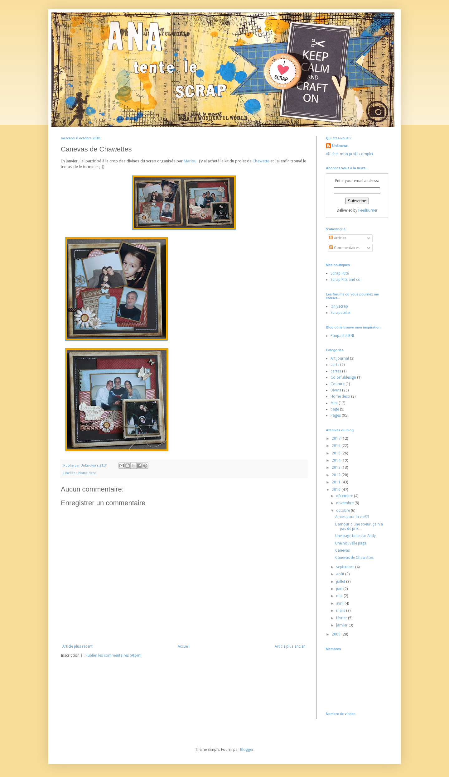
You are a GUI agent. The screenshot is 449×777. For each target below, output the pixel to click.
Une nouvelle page (350, 543)
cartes (336, 371)
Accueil (184, 646)
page (335, 409)
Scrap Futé (340, 273)
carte (335, 364)
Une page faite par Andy (355, 536)
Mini (334, 403)
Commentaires (344, 248)
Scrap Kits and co (345, 279)
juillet (341, 581)
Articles (337, 238)
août (340, 574)
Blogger (246, 749)
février (342, 618)
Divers (336, 390)
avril (340, 603)
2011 (336, 482)
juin (339, 589)
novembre (345, 503)
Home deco (87, 473)
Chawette (261, 161)
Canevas (342, 550)
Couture (338, 384)
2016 (336, 446)
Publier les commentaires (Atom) (113, 655)
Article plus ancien (290, 646)
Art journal (340, 358)
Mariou (190, 161)
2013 (336, 467)
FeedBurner (368, 210)
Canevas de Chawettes (354, 557)
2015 (336, 453)
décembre (345, 496)
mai (340, 596)
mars (341, 610)
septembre (345, 567)
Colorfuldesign (343, 377)
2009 (336, 634)
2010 (336, 489)
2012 (336, 475)
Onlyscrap (339, 306)
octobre (343, 510)
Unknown (340, 146)
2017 (336, 438)
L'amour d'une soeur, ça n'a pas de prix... (359, 526)
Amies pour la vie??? (352, 517)
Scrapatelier (341, 312)
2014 (336, 460)
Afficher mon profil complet (349, 154)
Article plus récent (77, 646)
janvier (342, 625)
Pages (336, 415)
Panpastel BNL (343, 335)
